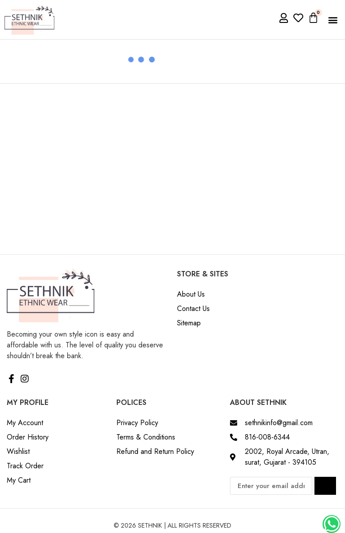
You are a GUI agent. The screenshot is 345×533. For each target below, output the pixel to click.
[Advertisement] (172, 151)
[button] (333, 19)
